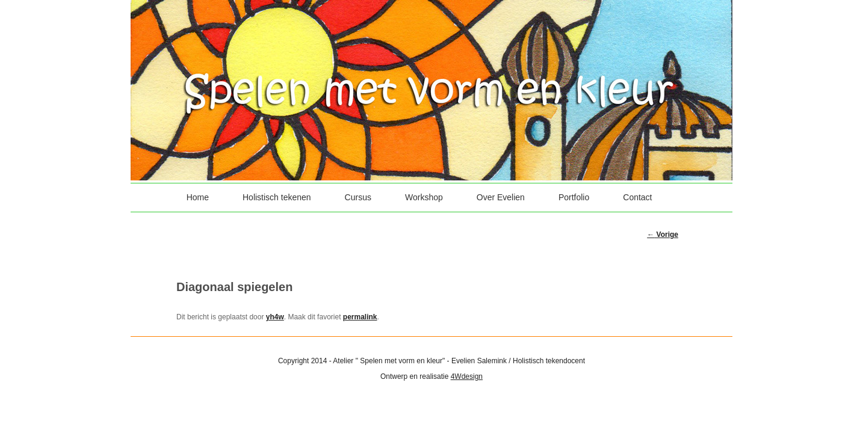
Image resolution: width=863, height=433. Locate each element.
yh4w (275, 317)
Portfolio (573, 197)
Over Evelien (501, 197)
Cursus (358, 197)
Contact (637, 197)
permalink (360, 317)
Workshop (424, 197)
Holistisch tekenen (277, 197)
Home (198, 197)
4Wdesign (467, 376)
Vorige (662, 234)
